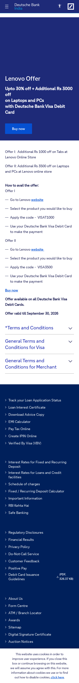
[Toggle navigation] (6, 6)
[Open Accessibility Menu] (60, 6)
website (37, 249)
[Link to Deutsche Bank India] (71, 6)
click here (57, 677)
